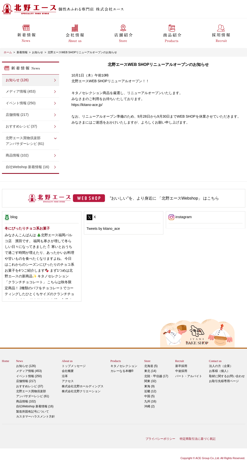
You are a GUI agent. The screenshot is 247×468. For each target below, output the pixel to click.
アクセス (68, 381)
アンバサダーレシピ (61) (30, 140)
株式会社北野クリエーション (81, 391)
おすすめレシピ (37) (21, 126)
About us (67, 361)
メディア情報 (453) (21, 91)
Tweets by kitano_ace (103, 229)
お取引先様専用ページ (224, 381)
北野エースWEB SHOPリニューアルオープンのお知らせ (82, 52)
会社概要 (68, 371)
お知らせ (37, 52)
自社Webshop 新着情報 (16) (27, 167)
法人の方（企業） (221, 366)
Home (5, 361)
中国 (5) (149, 396)
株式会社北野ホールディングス (83, 386)
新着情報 (22, 52)
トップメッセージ (74, 366)
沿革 (65, 376)
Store (147, 361)
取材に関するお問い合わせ (227, 376)
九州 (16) (150, 401)
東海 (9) (149, 386)
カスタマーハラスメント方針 (35, 416)
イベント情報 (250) (21, 103)
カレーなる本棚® (122, 371)
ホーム (8, 52)
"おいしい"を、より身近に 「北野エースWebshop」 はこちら (164, 198)
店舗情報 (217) (17, 115)
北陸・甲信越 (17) (156, 376)
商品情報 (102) (17, 155)
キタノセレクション (123, 366)
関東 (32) (150, 381)
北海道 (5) (151, 366)
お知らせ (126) (17, 80)
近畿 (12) (150, 391)
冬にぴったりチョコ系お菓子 (27, 228)
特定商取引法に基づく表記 (197, 439)
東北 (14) (150, 371)
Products (115, 361)
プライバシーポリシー (160, 439)
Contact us (215, 361)
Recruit (179, 361)
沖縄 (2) (149, 406)
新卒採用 (181, 366)
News (19, 361)
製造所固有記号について (32, 411)
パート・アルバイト (188, 376)
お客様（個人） (219, 371)
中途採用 (181, 371)
